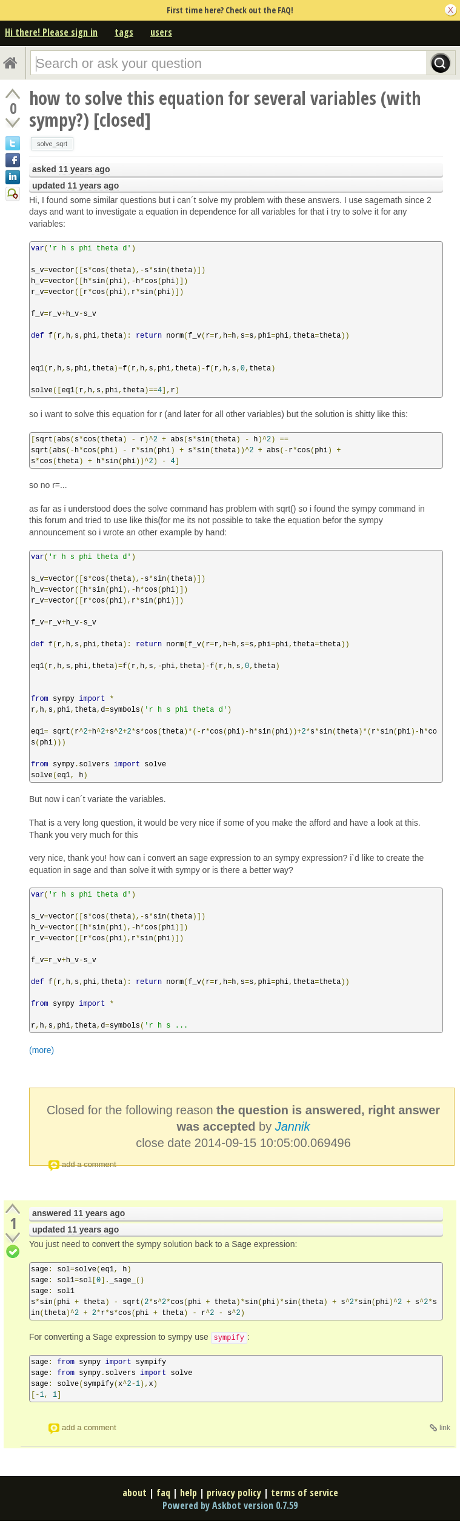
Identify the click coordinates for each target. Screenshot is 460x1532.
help (188, 1492)
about (134, 1492)
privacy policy (234, 1492)
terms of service (304, 1492)
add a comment (89, 1164)
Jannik (292, 1126)
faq (163, 1492)
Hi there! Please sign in (51, 32)
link (444, 1427)
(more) (41, 1050)
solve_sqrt (52, 143)
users (161, 32)
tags (124, 32)
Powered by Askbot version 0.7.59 (230, 1505)
